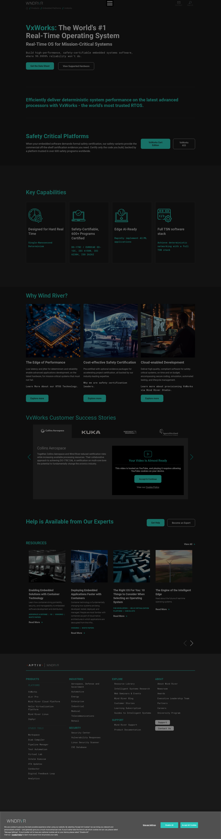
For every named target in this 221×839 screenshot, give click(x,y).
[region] (110, 825)
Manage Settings (149, 825)
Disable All (169, 825)
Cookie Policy (17, 835)
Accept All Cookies (189, 825)
